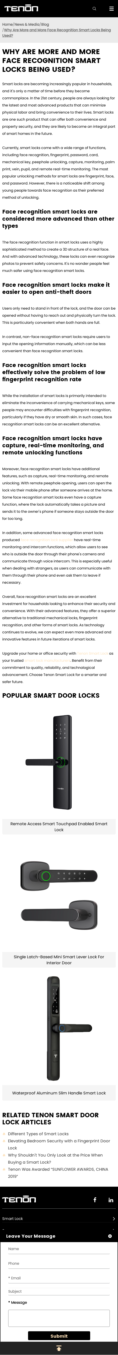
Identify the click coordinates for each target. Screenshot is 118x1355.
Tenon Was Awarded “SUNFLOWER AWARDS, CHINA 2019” (55, 1173)
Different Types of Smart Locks (35, 1133)
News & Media (26, 24)
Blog (45, 24)
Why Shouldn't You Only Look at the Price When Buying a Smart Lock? (52, 1159)
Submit (59, 1336)
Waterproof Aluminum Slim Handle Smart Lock (59, 1093)
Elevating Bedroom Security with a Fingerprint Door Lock (56, 1144)
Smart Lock (12, 1218)
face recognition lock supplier (47, 539)
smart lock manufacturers (47, 660)
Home (7, 24)
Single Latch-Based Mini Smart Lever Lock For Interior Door (59, 960)
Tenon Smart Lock (92, 653)
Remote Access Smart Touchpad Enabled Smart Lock (59, 827)
